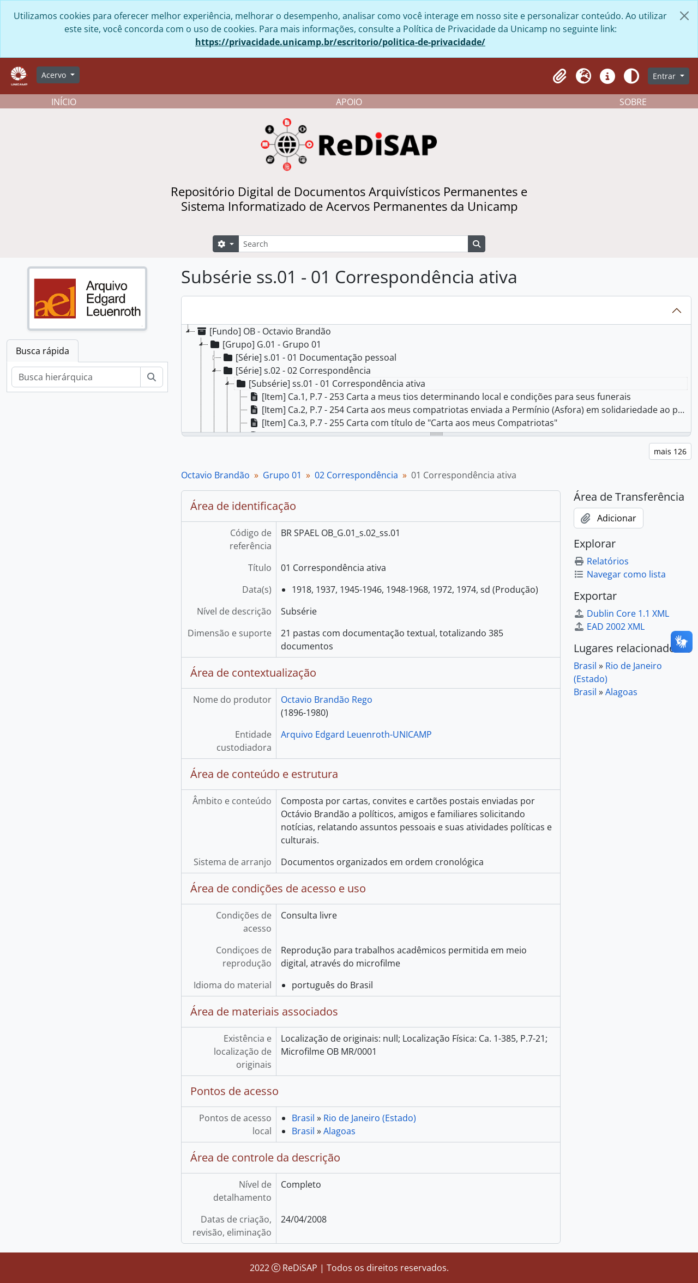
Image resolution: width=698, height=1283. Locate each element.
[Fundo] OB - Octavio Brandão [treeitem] (263, 331)
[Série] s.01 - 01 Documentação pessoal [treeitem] (308, 357)
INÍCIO (63, 102)
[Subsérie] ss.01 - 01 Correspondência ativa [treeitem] (329, 383)
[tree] (436, 379)
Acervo (54, 75)
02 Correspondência (356, 475)
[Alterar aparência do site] (631, 76)
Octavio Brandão (215, 475)
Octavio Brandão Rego (326, 700)
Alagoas (339, 1131)
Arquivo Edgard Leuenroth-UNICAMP (356, 734)
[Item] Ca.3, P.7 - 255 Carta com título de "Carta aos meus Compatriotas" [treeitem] (402, 422)
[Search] (353, 243)
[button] (559, 76)
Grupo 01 (282, 475)
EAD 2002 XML (609, 627)
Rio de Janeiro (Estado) (369, 1118)
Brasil (303, 1118)
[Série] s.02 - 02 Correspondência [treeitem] (296, 370)
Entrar (665, 76)
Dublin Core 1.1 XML (621, 613)
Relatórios (601, 561)
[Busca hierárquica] (76, 377)
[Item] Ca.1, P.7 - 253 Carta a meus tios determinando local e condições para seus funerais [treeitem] (439, 396)
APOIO (349, 102)
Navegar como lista (620, 574)
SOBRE (633, 102)
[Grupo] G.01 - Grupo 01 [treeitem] (264, 344)
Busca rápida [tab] (42, 351)
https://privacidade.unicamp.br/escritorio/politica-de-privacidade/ (340, 42)
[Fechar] (684, 16)
